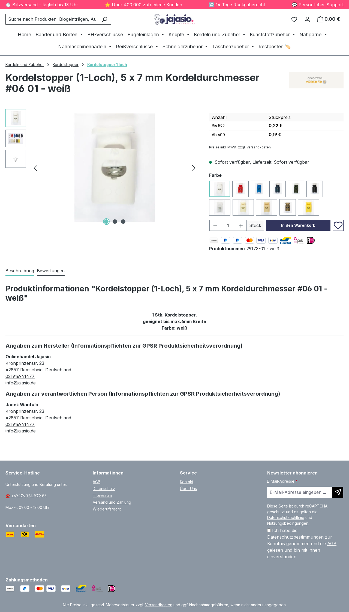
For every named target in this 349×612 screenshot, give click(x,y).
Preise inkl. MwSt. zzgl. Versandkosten (240, 147)
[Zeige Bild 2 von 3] (115, 221)
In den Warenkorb (298, 225)
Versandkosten (158, 604)
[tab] (19, 271)
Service (188, 473)
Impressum (102, 495)
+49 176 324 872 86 (29, 496)
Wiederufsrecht (107, 509)
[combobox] (51, 19)
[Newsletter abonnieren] (337, 492)
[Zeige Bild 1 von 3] (106, 221)
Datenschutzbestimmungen (295, 537)
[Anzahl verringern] (215, 225)
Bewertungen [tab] (51, 270)
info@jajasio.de (20, 383)
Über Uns (188, 488)
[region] (102, 167)
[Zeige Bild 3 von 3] (123, 221)
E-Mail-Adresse (282, 481)
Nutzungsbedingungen (287, 523)
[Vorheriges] (35, 168)
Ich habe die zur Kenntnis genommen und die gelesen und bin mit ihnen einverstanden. (301, 543)
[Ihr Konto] (307, 19)
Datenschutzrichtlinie (285, 517)
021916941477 (20, 376)
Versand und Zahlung (112, 502)
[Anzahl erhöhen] (241, 225)
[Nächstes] (194, 168)
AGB (96, 481)
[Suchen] (104, 19)
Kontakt (186, 481)
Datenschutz (104, 488)
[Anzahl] (228, 225)
